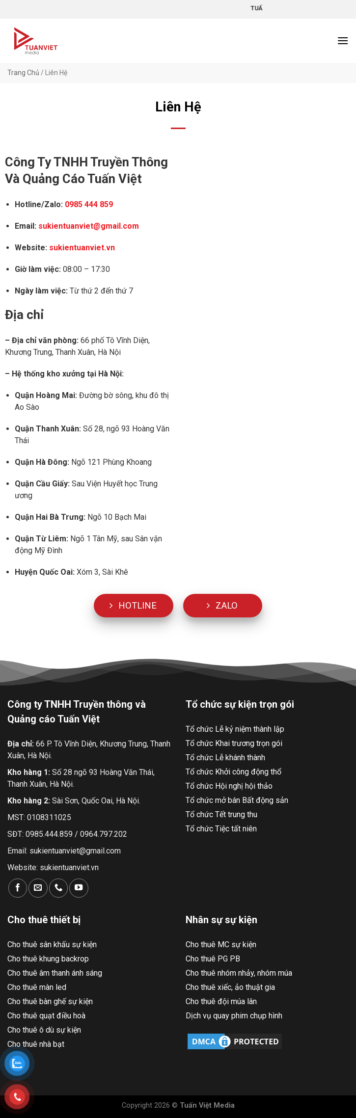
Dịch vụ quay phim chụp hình (234, 1015)
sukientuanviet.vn (69, 867)
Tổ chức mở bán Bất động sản (237, 800)
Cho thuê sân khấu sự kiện (52, 944)
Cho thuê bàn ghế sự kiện (50, 1001)
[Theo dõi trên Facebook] (17, 888)
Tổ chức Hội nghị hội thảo (229, 786)
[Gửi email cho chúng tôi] (37, 888)
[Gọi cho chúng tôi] (58, 888)
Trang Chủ (23, 73)
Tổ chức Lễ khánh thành (225, 757)
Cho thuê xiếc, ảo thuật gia (230, 987)
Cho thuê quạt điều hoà (46, 1015)
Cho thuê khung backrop (48, 958)
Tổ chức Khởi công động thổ (233, 771)
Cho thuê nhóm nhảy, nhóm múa (239, 973)
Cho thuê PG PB (213, 958)
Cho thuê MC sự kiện (221, 944)
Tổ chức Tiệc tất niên (221, 828)
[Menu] (343, 40)
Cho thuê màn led (36, 987)
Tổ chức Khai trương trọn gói (234, 743)
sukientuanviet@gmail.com (87, 226)
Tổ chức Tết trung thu (221, 814)
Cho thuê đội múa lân (221, 1001)
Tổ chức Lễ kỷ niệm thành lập (235, 729)
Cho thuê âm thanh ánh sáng (54, 973)
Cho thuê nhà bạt (35, 1044)
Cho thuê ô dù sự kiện (44, 1030)
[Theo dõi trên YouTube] (78, 888)
